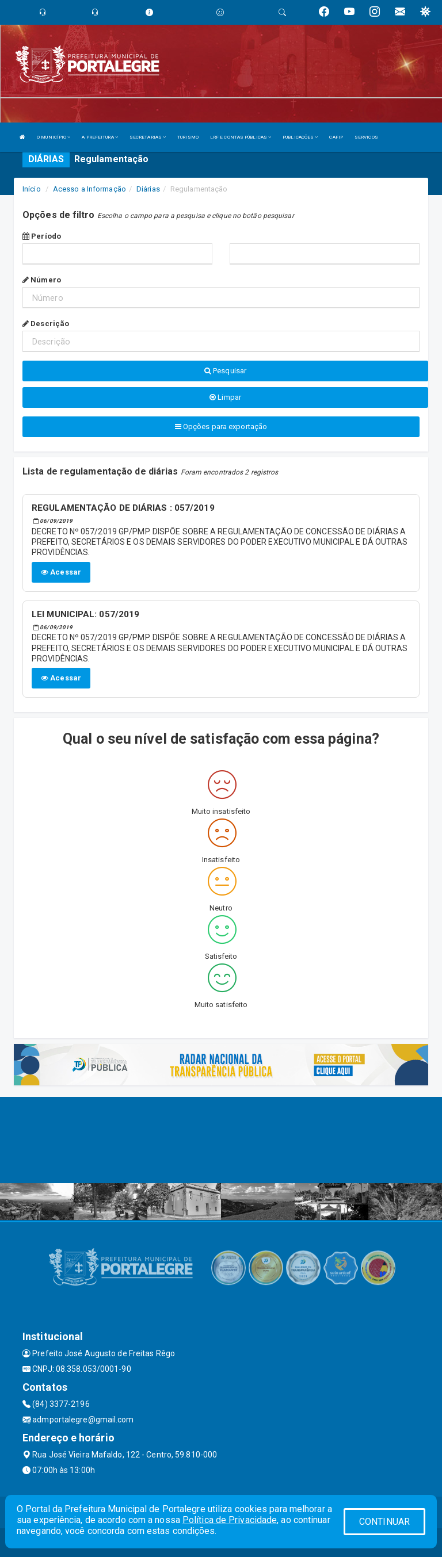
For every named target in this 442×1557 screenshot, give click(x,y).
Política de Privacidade (229, 1519)
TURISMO (188, 137)
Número (41, 280)
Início (31, 189)
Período (41, 236)
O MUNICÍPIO (53, 137)
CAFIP (336, 137)
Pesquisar (225, 370)
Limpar (225, 397)
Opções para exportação (221, 426)
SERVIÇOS (366, 137)
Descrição (45, 323)
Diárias (148, 189)
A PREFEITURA (99, 137)
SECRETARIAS (147, 137)
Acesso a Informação (89, 189)
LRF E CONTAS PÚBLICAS (240, 137)
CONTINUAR (384, 1521)
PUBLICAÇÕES (300, 137)
